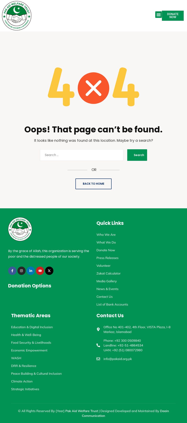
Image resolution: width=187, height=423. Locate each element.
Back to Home (93, 184)
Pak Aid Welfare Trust (81, 411)
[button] (158, 14)
